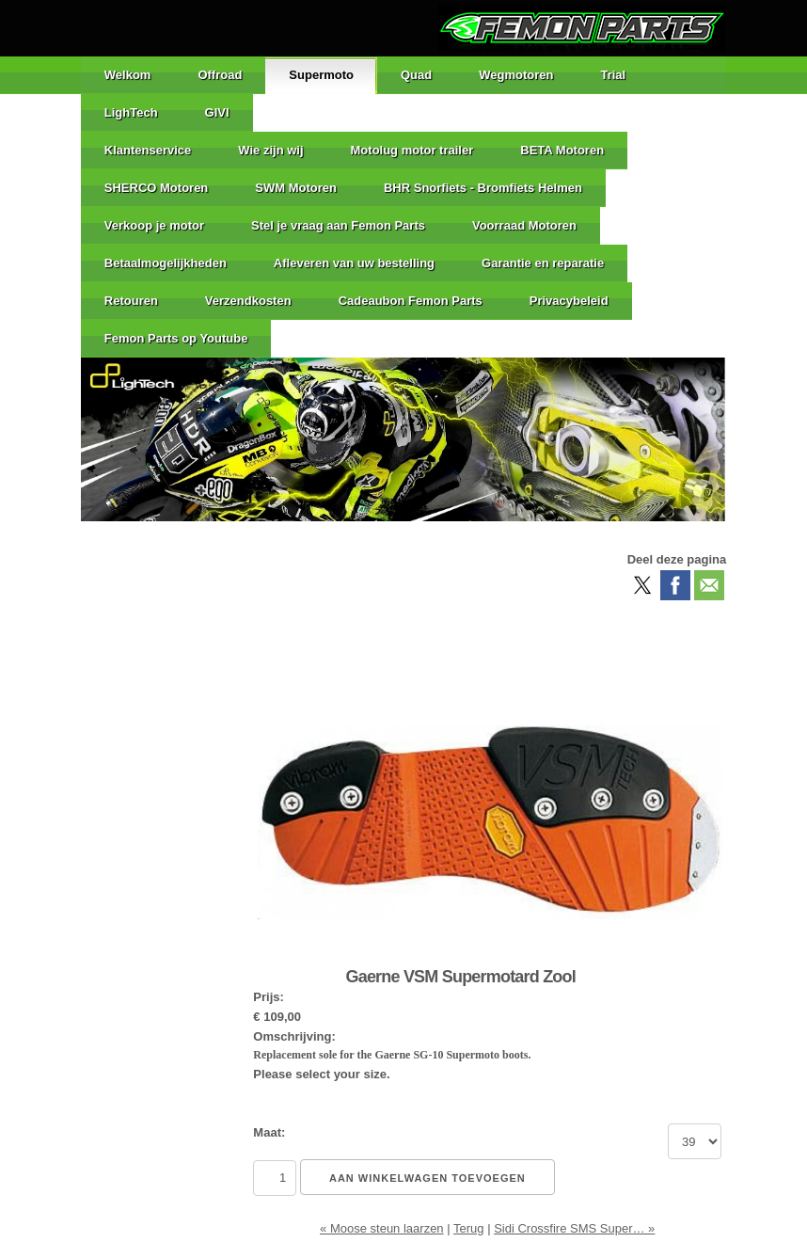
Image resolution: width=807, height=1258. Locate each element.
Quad (416, 75)
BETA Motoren (562, 150)
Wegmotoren (516, 75)
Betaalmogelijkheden (165, 263)
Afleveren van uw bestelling (354, 263)
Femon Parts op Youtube (176, 338)
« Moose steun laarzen (382, 1228)
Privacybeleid (569, 301)
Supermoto (321, 75)
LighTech (131, 112)
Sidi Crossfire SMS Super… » (574, 1228)
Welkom (127, 75)
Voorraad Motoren (524, 225)
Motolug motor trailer (412, 150)
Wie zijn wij (270, 150)
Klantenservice (148, 150)
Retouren (131, 301)
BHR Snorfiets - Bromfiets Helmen (483, 188)
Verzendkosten (248, 301)
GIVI (217, 112)
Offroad (220, 75)
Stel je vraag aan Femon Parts (338, 225)
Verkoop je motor (154, 225)
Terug (468, 1228)
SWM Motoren (296, 188)
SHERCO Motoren (156, 188)
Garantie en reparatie (543, 263)
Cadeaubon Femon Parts (411, 301)
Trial (612, 75)
